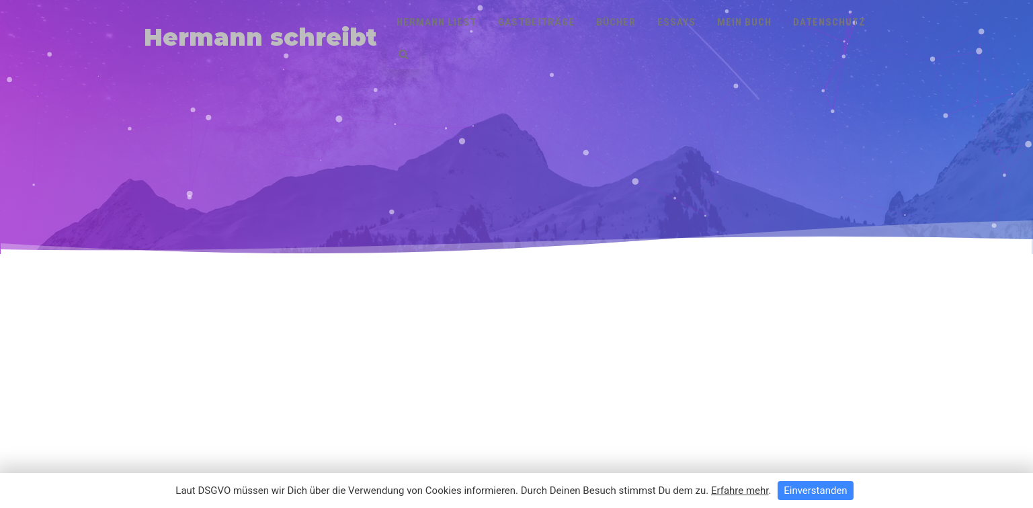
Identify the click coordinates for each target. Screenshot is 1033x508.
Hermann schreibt (260, 37)
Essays (676, 22)
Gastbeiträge (536, 22)
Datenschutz (829, 22)
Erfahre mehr (740, 490)
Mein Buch (744, 22)
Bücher (616, 22)
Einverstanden (815, 490)
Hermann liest (437, 22)
